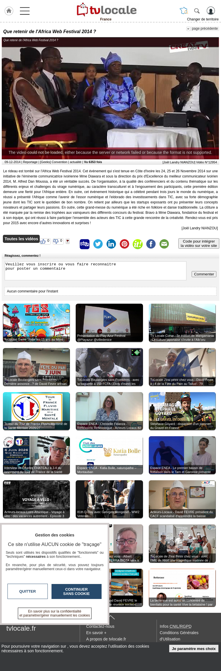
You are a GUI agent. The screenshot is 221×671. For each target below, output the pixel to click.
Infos (175, 626)
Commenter (204, 274)
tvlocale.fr (21, 628)
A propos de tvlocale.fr (106, 639)
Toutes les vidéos (21, 239)
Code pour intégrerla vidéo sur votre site (199, 243)
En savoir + (96, 632)
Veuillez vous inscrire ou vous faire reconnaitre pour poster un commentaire (95, 270)
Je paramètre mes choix (194, 649)
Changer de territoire (203, 19)
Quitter (27, 591)
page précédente (205, 29)
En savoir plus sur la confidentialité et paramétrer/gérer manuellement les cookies (55, 613)
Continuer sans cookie (76, 591)
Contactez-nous (100, 626)
